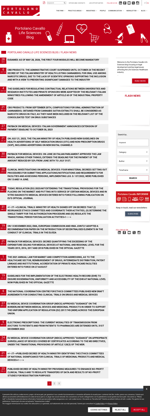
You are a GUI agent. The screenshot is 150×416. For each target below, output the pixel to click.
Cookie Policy (100, 404)
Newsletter (131, 11)
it (145, 3)
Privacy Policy (112, 404)
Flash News (133, 95)
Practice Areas (74, 11)
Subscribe (133, 214)
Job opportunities (96, 3)
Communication (115, 11)
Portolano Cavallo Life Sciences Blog (33, 52)
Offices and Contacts (77, 3)
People (103, 11)
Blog (143, 11)
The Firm (59, 11)
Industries (90, 11)
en (148, 3)
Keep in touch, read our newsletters (131, 207)
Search (133, 178)
